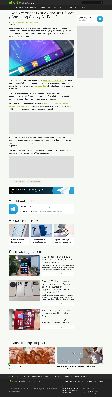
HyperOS (12, 376)
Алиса (84, 7)
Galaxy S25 (23, 7)
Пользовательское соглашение (70, 390)
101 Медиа (92, 388)
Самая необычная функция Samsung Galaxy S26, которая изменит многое (57, 259)
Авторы (73, 381)
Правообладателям (67, 392)
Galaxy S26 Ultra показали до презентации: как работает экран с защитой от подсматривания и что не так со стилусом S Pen (57, 287)
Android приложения (52, 376)
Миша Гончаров (91, 386)
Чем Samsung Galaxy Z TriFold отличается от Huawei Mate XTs (57, 313)
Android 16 (13, 7)
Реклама (100, 381)
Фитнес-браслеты (55, 7)
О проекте (81, 381)
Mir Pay (84, 376)
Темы (66, 381)
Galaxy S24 (21, 376)
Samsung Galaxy (41, 86)
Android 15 (34, 7)
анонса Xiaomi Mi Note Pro (53, 80)
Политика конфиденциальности (70, 388)
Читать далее (58, 273)
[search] (92, 2)
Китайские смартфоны (71, 376)
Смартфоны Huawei (34, 376)
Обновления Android (72, 7)
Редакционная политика (68, 386)
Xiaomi (43, 7)
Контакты (91, 381)
